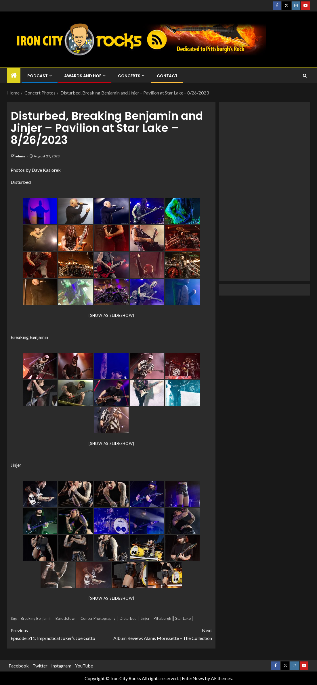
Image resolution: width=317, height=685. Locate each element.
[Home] (14, 75)
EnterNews (193, 678)
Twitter (40, 665)
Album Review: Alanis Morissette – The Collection (161, 633)
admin (20, 156)
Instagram (61, 665)
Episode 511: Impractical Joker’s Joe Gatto (61, 633)
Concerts (129, 76)
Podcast (37, 76)
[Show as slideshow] (111, 315)
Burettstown (66, 618)
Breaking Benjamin (36, 618)
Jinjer (145, 618)
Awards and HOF (83, 76)
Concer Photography (98, 618)
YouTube (84, 665)
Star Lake (183, 618)
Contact (167, 76)
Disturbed (128, 618)
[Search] (304, 75)
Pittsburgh (162, 618)
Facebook (19, 665)
